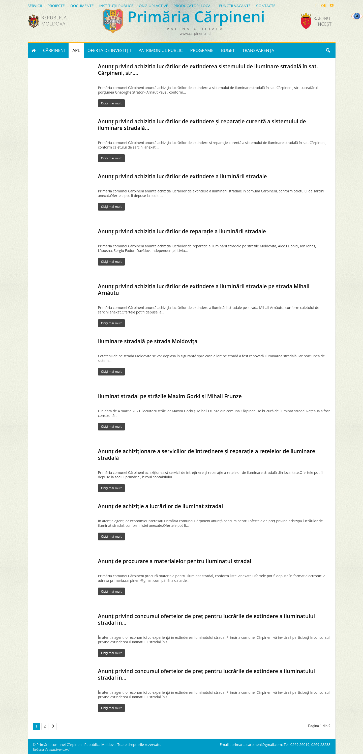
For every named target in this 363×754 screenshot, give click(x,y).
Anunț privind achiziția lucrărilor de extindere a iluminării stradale (182, 176)
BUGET (228, 50)
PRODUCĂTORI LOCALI (193, 5)
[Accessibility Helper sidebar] (357, 16)
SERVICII (35, 5)
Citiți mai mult (111, 103)
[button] (328, 50)
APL (76, 50)
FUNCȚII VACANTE (235, 5)
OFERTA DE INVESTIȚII (109, 50)
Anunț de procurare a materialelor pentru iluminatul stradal (174, 561)
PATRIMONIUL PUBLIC (160, 50)
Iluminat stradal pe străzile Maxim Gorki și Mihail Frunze (170, 396)
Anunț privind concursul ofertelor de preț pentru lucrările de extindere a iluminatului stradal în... (206, 619)
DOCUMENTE (82, 5)
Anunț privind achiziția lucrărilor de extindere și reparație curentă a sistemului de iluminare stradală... (202, 124)
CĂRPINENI (54, 50)
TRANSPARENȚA (258, 50)
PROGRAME (201, 50)
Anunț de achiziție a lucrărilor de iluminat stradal (160, 506)
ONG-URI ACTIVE (153, 5)
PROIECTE (56, 5)
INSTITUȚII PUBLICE (116, 5)
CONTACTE (265, 5)
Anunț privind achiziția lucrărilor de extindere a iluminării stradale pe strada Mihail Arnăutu (204, 289)
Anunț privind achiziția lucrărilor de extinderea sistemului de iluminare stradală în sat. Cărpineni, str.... (208, 69)
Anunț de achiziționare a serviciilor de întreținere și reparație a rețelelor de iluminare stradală (206, 454)
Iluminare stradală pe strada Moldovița (148, 341)
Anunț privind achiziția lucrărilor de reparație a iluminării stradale (182, 231)
